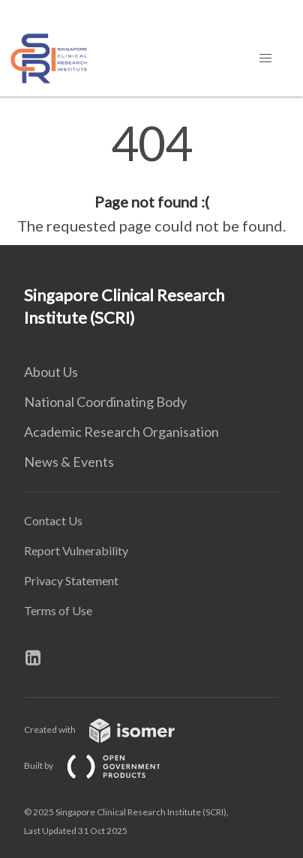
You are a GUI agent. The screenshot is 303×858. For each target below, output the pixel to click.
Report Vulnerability (76, 550)
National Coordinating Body (105, 401)
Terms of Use (58, 610)
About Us (51, 371)
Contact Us (53, 520)
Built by (104, 765)
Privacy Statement (71, 580)
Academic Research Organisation (121, 431)
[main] (151, 178)
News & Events (69, 461)
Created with (111, 729)
